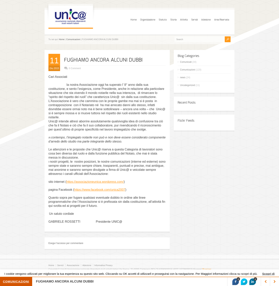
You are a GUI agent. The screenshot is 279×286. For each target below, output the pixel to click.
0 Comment (75, 68)
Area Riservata (221, 20)
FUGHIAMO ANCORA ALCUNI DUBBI (103, 60)
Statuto (163, 20)
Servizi (194, 20)
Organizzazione (147, 20)
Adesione (206, 20)
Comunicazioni (73, 39)
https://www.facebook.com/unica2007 (99, 189)
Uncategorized (187, 85)
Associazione (73, 265)
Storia (173, 20)
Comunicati (186, 62)
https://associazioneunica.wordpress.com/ (95, 181)
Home (133, 20)
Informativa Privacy (103, 265)
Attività (184, 20)
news (182, 77)
